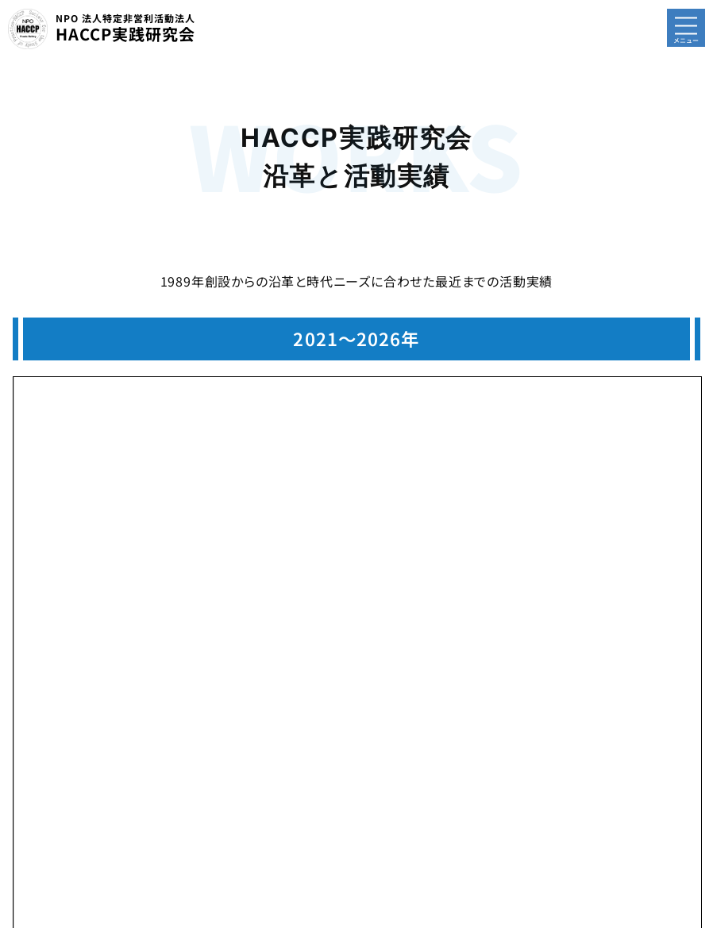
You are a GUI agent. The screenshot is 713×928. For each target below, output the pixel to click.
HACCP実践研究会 (125, 28)
